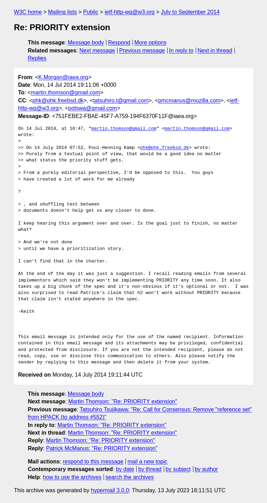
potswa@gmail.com (92, 108)
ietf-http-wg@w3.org (129, 12)
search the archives (130, 477)
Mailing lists (62, 12)
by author (206, 469)
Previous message (142, 50)
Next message (97, 50)
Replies (37, 58)
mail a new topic (148, 461)
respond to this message (93, 461)
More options (151, 42)
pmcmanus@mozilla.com (189, 100)
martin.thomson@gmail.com (65, 92)
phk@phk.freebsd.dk (57, 100)
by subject (178, 469)
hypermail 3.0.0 (110, 490)
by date (125, 469)
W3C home (28, 12)
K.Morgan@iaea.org (63, 77)
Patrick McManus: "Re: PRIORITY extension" (101, 448)
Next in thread (214, 50)
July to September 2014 (190, 12)
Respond (119, 42)
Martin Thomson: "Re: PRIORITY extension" (122, 401)
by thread (150, 469)
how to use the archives (72, 477)
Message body (86, 42)
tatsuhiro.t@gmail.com (120, 100)
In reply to (181, 50)
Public (90, 12)
